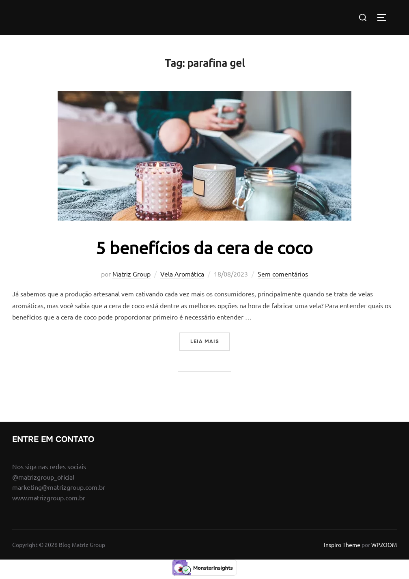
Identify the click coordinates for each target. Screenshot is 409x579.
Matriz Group (131, 274)
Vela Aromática (182, 274)
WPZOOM (384, 544)
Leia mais (210, 341)
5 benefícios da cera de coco (204, 247)
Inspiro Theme (342, 544)
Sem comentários (283, 274)
